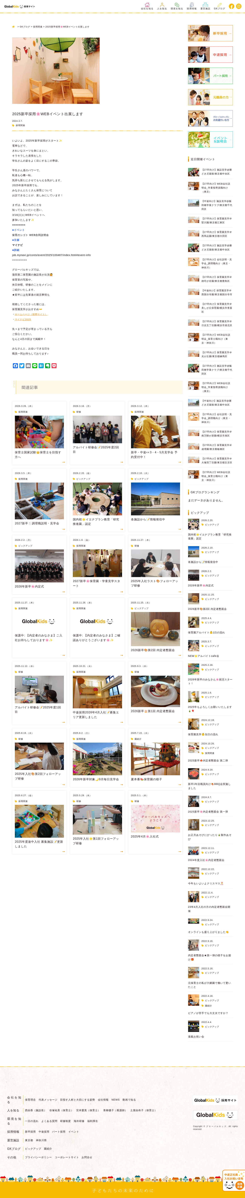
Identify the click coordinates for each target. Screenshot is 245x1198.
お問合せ (88, 1155)
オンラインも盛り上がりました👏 (208, 932)
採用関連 (20, 125)
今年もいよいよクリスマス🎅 (206, 883)
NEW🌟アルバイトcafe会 (203, 656)
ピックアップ (83, 486)
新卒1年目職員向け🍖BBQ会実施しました (209, 786)
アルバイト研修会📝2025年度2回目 (96, 457)
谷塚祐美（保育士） (62, 1110)
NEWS (119, 1099)
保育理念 (30, 1099)
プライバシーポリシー (38, 1155)
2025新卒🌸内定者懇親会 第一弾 (208, 811)
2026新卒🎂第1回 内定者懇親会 (153, 718)
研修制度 (67, 1120)
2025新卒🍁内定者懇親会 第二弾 (208, 760)
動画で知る (133, 1099)
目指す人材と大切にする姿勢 (79, 1099)
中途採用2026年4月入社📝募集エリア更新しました (96, 722)
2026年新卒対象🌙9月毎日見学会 (96, 786)
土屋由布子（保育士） (147, 1110)
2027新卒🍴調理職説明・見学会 (37, 530)
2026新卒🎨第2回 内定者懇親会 (153, 657)
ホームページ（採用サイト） (32, 321)
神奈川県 (42, 1139)
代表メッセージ (48, 1099)
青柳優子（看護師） (118, 1110)
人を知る (162, 6)
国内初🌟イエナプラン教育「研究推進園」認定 (96, 529)
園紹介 (138, 746)
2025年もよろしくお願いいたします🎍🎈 (210, 708)
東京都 (29, 1139)
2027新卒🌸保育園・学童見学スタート (96, 591)
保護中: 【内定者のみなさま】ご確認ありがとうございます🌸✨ (96, 645)
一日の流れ (31, 1120)
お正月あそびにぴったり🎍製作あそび (210, 837)
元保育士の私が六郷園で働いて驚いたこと (209, 985)
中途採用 (44, 1131)
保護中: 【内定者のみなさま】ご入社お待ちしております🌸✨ (38, 645)
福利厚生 (96, 1120)
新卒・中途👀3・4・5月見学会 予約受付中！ (154, 462)
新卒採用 (30, 1131)
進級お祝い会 (196, 1036)
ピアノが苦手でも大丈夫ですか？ (208, 1013)
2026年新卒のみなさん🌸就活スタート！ (210, 681)
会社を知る (147, 6)
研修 (78, 419)
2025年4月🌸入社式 (145, 843)
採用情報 (192, 6)
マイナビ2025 (23, 326)
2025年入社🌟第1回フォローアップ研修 (96, 848)
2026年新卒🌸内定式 (29, 593)
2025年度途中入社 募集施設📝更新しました (39, 851)
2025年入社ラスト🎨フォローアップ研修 (154, 591)
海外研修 (81, 1120)
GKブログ (219, 6)
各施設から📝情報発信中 (148, 526)
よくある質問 (50, 1120)
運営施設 (205, 6)
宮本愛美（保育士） (90, 1110)
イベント (76, 1131)
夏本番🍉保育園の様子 (146, 786)
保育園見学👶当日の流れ (203, 734)
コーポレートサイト (67, 1155)
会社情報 (105, 1099)
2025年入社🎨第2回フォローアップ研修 (38, 783)
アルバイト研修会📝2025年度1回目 (38, 717)
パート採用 (60, 1131)
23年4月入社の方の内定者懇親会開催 (209, 908)
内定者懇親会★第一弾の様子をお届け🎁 (209, 957)
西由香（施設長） (36, 1110)
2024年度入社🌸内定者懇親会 (206, 860)
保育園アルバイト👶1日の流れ (206, 632)
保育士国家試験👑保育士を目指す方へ (38, 462)
